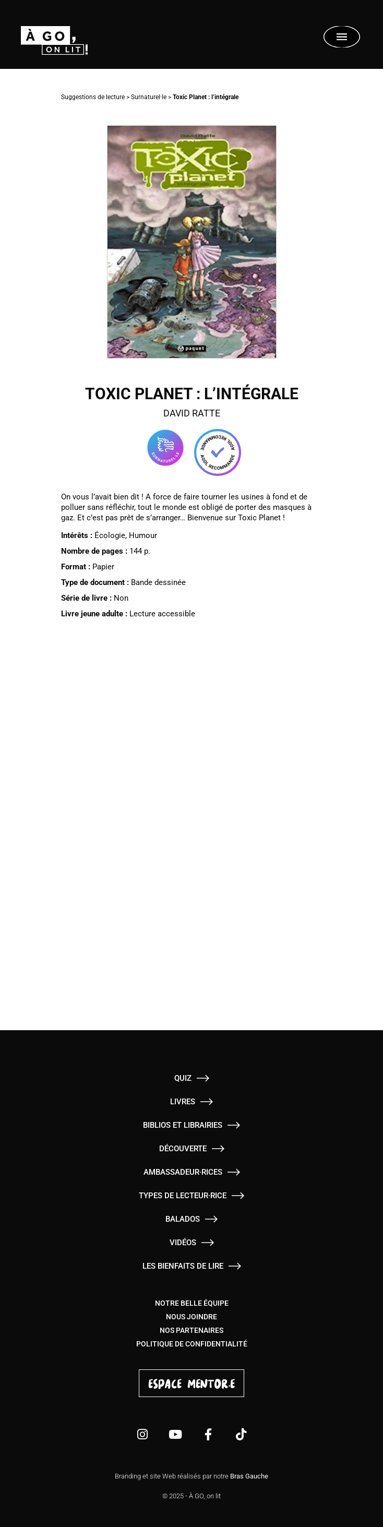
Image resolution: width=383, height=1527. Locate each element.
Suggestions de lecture (93, 97)
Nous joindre (191, 1317)
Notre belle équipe (192, 1303)
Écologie (109, 535)
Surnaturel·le (148, 97)
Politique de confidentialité (191, 1344)
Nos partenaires (191, 1330)
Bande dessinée (158, 582)
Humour (143, 535)
